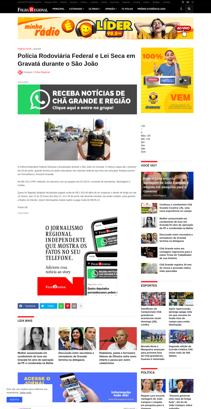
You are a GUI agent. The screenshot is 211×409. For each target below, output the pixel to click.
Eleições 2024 (51, 2)
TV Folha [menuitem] (127, 9)
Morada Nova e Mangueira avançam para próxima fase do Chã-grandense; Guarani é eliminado (152, 352)
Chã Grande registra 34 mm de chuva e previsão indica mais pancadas (176, 267)
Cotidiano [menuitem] (75, 9)
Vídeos (146, 2)
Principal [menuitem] (58, 9)
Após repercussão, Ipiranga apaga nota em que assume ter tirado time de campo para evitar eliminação (180, 316)
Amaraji (136, 2)
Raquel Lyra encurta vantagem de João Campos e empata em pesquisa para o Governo (166, 185)
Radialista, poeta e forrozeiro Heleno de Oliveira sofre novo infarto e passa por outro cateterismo (117, 358)
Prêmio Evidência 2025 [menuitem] (151, 9)
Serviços (73, 2)
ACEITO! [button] (14, 399)
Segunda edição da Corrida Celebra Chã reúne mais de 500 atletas (181, 351)
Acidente (94, 2)
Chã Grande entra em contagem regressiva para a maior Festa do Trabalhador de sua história (176, 253)
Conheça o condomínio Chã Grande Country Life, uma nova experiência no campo (176, 207)
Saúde (104, 2)
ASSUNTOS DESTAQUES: (30, 2)
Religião (156, 2)
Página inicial (24, 49)
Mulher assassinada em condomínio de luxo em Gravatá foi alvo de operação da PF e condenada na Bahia (36, 358)
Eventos (166, 2)
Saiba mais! (25, 392)
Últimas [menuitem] (94, 9)
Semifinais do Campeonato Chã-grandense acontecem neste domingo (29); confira (151, 316)
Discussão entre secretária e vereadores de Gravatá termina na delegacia (76, 356)
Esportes (126, 2)
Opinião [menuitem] (110, 9)
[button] (181, 9)
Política (84, 2)
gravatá (37, 49)
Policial (63, 2)
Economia (114, 2)
